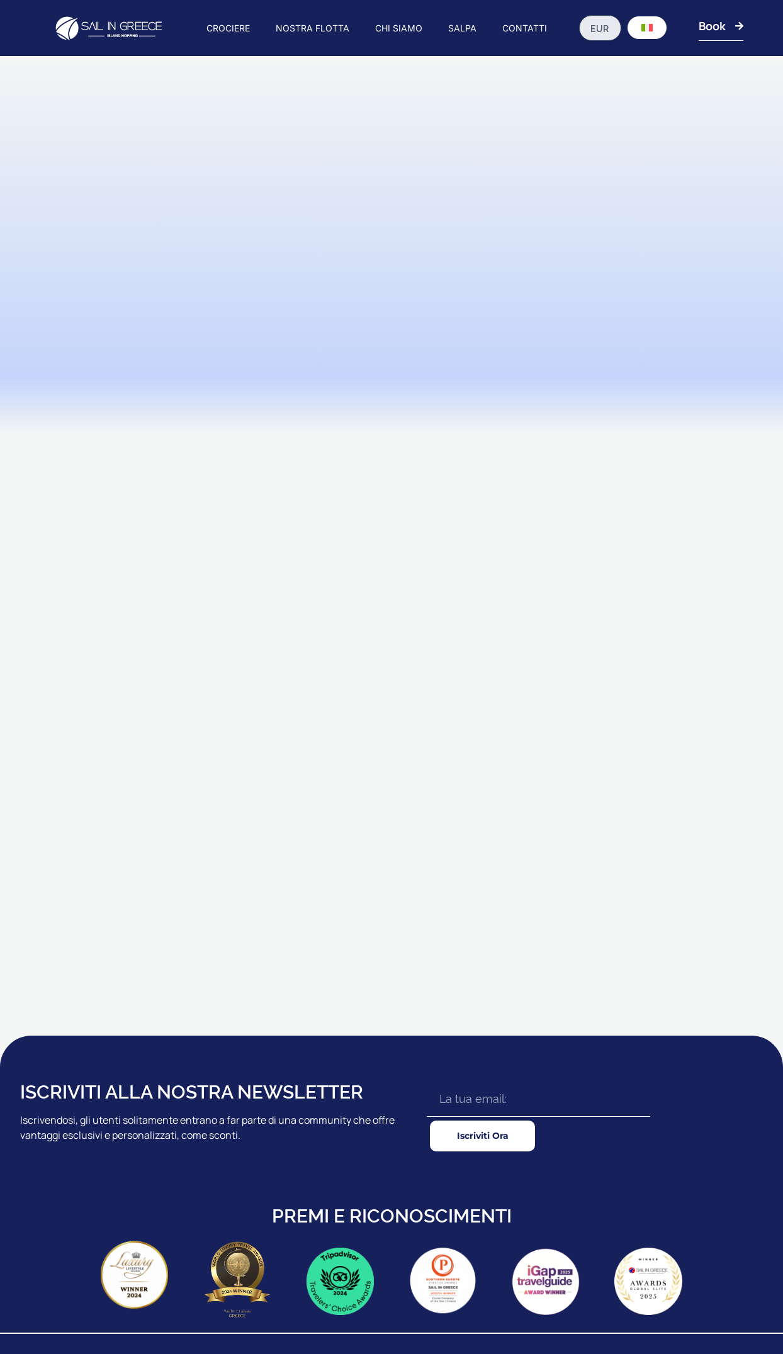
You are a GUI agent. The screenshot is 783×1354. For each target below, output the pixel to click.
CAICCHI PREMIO (399, 1167)
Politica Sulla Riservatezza (722, 1312)
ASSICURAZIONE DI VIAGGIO (552, 1167)
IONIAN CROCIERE (271, 1111)
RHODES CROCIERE (273, 1139)
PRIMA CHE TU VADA (538, 1111)
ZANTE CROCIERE (270, 1194)
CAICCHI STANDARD (406, 1111)
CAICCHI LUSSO (398, 1194)
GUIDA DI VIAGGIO (532, 1139)
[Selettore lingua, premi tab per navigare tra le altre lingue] (647, 27)
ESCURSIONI (522, 1194)
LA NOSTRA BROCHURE (675, 1139)
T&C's (657, 1312)
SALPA (462, 28)
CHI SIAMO (398, 28)
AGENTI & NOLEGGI (666, 1111)
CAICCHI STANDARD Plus (415, 1139)
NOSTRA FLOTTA (312, 28)
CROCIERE (228, 28)
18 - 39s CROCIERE (271, 1167)
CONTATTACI (654, 1167)
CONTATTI (524, 28)
